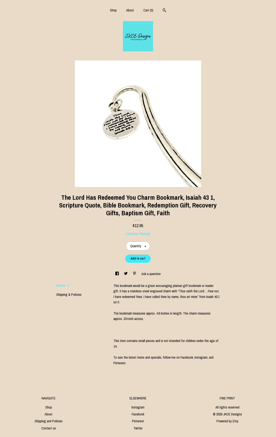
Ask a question (151, 273)
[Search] (164, 10)
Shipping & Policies (69, 294)
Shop (113, 10)
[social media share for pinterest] (135, 273)
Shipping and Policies (49, 421)
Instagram (138, 407)
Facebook (138, 414)
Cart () (148, 10)
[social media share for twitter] (126, 273)
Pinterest (138, 421)
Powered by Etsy (227, 421)
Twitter (138, 428)
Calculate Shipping (138, 233)
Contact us (48, 428)
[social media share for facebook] (117, 273)
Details (62, 285)
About (130, 10)
